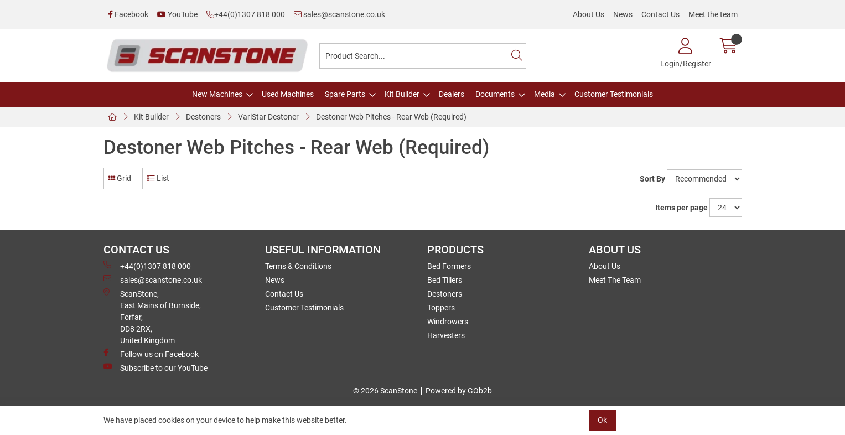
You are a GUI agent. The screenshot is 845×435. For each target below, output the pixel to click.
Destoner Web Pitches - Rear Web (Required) (391, 116)
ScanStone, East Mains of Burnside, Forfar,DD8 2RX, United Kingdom (152, 316)
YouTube (177, 14)
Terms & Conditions (298, 266)
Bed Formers (449, 266)
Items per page (681, 207)
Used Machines (288, 94)
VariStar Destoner (268, 116)
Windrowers (447, 321)
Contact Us (660, 14)
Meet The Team (615, 280)
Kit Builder (402, 94)
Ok (602, 420)
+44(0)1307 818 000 (245, 14)
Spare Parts (345, 94)
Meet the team (713, 14)
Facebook (128, 14)
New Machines (217, 94)
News (623, 14)
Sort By (652, 178)
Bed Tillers (444, 280)
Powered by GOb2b (459, 390)
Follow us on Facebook (151, 354)
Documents (495, 94)
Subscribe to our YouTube (155, 367)
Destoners (203, 116)
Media (544, 94)
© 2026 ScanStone (385, 390)
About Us (588, 14)
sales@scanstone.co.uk (339, 14)
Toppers (441, 307)
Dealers (451, 94)
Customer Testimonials (613, 94)
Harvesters (446, 335)
